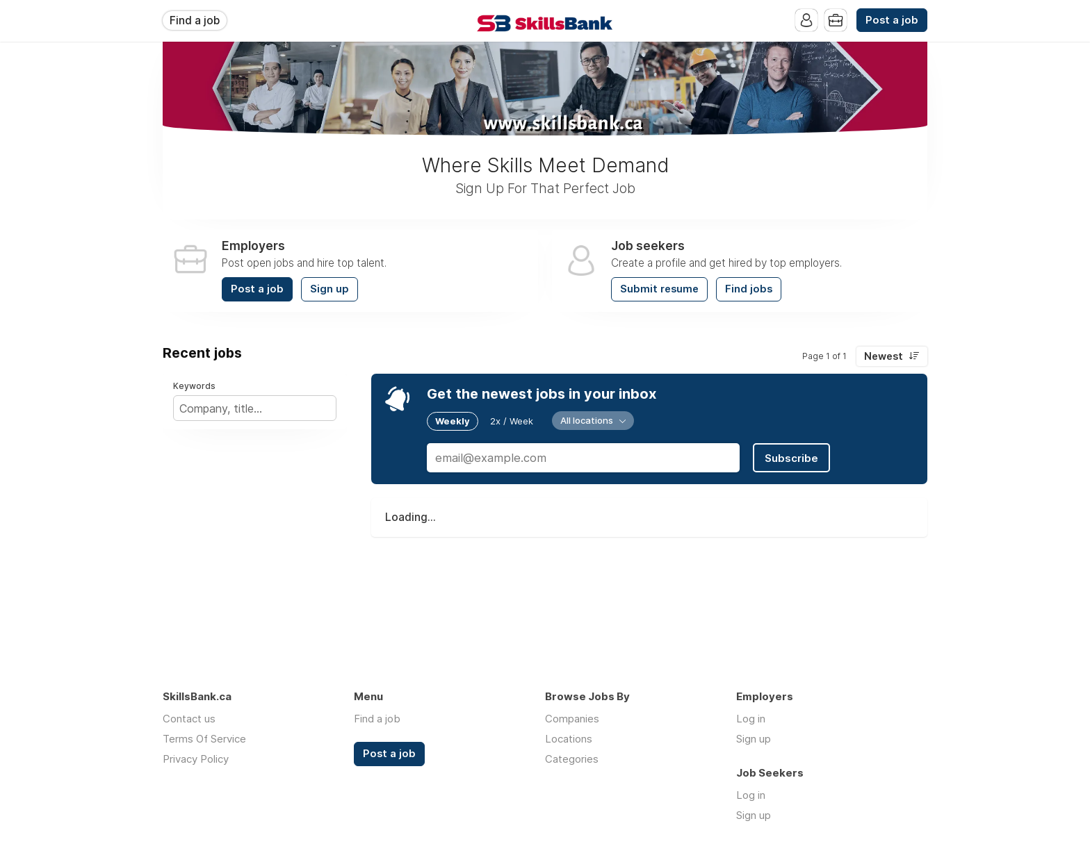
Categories (572, 758)
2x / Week (511, 420)
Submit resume (659, 289)
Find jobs (748, 289)
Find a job (195, 20)
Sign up (329, 289)
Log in (750, 718)
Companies (572, 718)
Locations (568, 738)
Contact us (189, 718)
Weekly (452, 420)
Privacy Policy (196, 758)
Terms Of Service (204, 738)
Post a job (891, 20)
